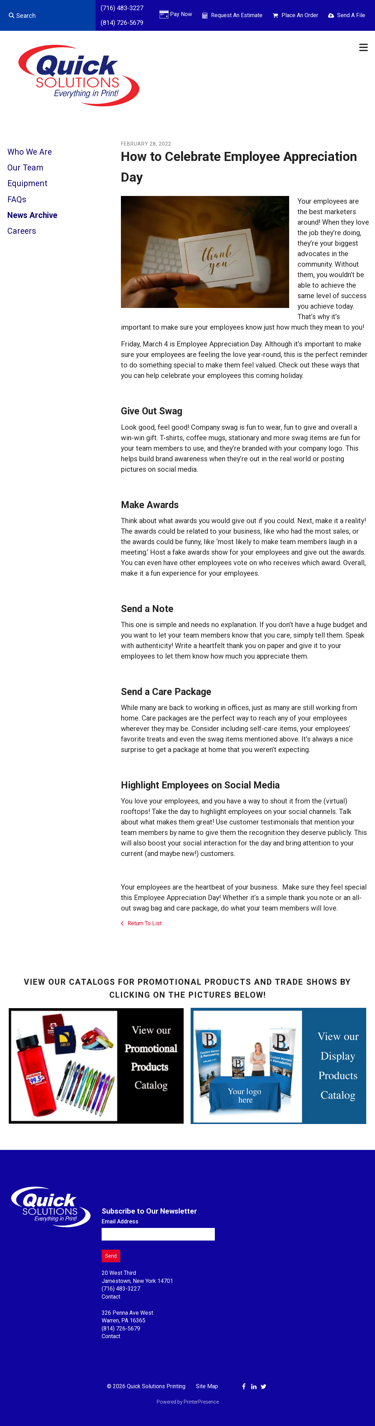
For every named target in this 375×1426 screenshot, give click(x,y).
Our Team (25, 168)
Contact (111, 1296)
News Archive (32, 215)
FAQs (16, 199)
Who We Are (29, 152)
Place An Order (299, 15)
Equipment (27, 183)
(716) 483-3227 (122, 8)
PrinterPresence (201, 1402)
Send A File (351, 15)
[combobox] (48, 15)
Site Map (207, 1386)
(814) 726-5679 (122, 22)
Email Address (120, 1221)
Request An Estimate (236, 15)
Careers (21, 231)
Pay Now (181, 14)
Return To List (144, 923)
